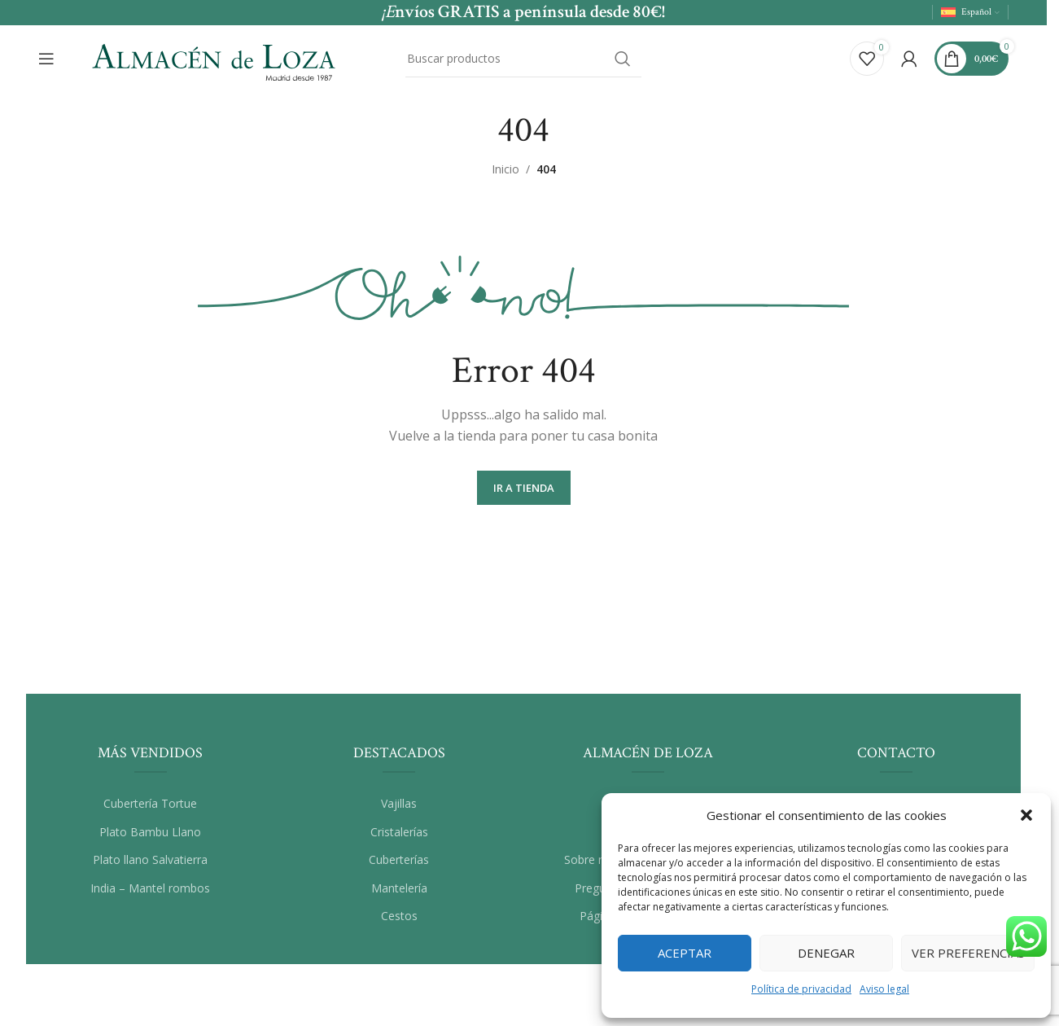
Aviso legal (884, 989)
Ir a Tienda (523, 488)
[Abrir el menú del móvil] (46, 59)
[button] (1026, 815)
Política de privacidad (801, 989)
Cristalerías (399, 832)
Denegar (826, 953)
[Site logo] (213, 57)
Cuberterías (399, 860)
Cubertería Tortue (150, 804)
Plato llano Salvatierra (150, 860)
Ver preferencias (968, 953)
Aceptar (684, 953)
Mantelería (399, 889)
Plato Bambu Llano (150, 832)
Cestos (399, 917)
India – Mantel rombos (150, 889)
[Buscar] (523, 59)
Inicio (505, 170)
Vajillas (399, 804)
